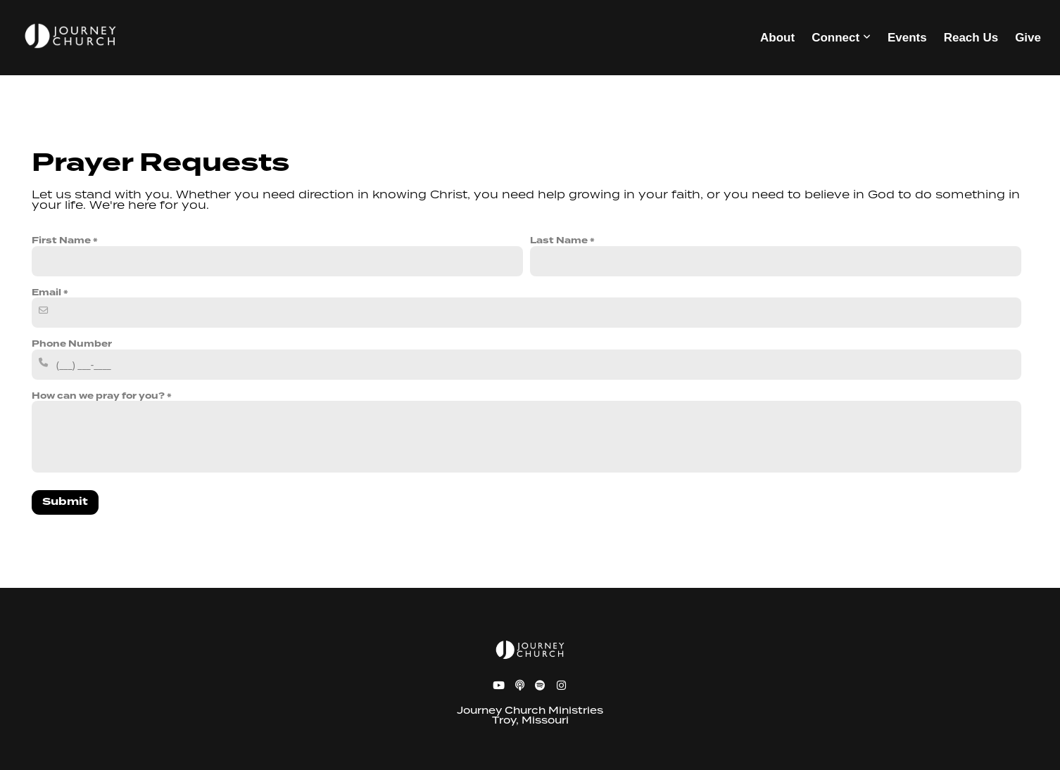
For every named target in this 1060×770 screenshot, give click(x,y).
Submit (65, 501)
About (777, 37)
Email (46, 292)
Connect (841, 37)
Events (907, 37)
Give (1028, 37)
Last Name (559, 240)
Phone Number (72, 344)
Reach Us (971, 37)
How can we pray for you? (98, 396)
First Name (61, 240)
